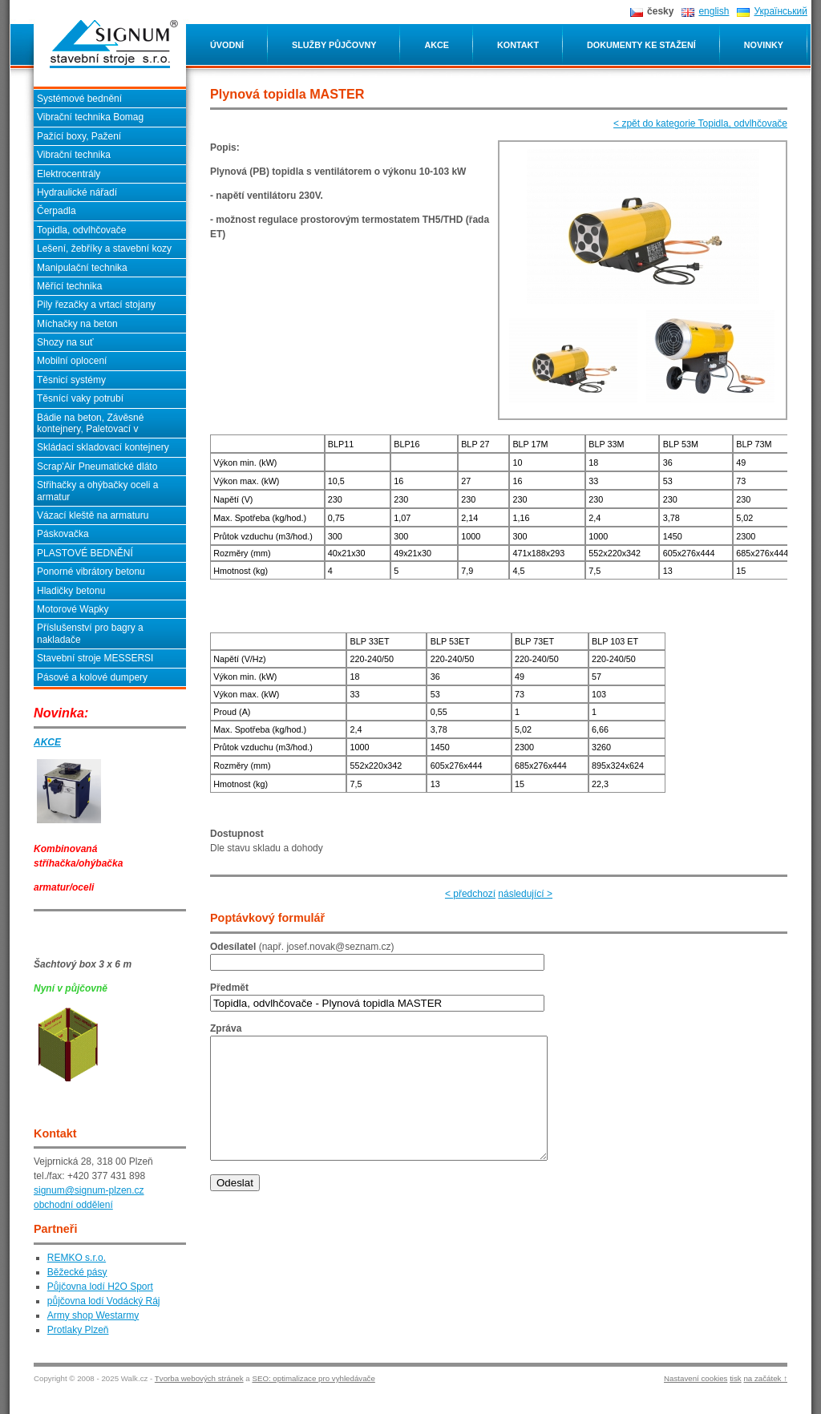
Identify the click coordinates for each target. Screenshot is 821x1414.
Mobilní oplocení (72, 360)
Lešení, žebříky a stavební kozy (104, 248)
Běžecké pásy (77, 1272)
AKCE (47, 742)
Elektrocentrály (68, 174)
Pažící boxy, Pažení (79, 136)
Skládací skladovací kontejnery (103, 447)
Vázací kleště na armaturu (92, 515)
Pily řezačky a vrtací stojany (96, 304)
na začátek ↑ (765, 1378)
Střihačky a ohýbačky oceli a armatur (97, 490)
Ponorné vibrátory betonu (91, 571)
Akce (436, 45)
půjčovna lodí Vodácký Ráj (103, 1301)
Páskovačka (63, 533)
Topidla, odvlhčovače (81, 230)
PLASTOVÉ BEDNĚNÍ (85, 553)
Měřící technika (69, 286)
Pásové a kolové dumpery (92, 677)
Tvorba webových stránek (199, 1378)
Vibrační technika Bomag (90, 117)
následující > (525, 893)
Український (780, 11)
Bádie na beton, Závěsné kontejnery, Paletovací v (90, 423)
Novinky (763, 45)
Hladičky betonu (71, 590)
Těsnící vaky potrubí (80, 398)
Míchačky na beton (77, 323)
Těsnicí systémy (71, 380)
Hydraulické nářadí (77, 192)
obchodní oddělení (73, 1204)
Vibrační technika (74, 154)
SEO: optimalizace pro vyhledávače (313, 1378)
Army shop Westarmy (93, 1315)
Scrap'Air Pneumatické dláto (97, 466)
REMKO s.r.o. (76, 1257)
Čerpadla (56, 210)
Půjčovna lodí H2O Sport (100, 1286)
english (713, 11)
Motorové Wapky (73, 609)
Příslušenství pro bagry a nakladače (90, 633)
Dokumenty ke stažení (641, 45)
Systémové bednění (79, 98)
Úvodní (227, 45)
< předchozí (470, 893)
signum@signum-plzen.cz (89, 1190)
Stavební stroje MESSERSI (95, 658)
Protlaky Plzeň (78, 1329)
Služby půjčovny (334, 45)
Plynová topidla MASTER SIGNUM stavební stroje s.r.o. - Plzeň (114, 44)
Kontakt (518, 45)
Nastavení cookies (695, 1378)
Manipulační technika (82, 267)
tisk (736, 1378)
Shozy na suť (65, 342)
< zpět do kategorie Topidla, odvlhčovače (700, 123)
